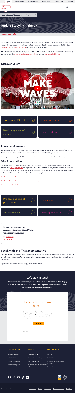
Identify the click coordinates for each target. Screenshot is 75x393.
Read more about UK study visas (11, 185)
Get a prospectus (33, 361)
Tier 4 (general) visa (16, 168)
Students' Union (59, 1)
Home (3, 15)
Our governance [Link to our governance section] (13, 354)
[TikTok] (23, 378)
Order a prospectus (50, 212)
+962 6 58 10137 (11, 239)
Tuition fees (46, 200)
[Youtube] (18, 378)
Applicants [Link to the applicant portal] (70, 1)
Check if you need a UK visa (10, 177)
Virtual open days (49, 119)
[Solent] (6, 7)
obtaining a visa (6, 47)
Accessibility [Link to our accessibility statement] (47, 389)
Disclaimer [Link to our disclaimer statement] (69, 389)
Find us (49, 354)
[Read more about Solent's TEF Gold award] (59, 377)
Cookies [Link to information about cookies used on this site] (40, 389)
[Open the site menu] (72, 7)
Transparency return (58, 389)
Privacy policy (32, 389)
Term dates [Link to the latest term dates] (12, 357)
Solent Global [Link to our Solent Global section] (51, 367)
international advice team (53, 54)
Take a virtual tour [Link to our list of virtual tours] (34, 354)
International (9, 15)
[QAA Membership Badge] (65, 377)
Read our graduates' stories (14, 131)
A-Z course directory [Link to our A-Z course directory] (35, 357)
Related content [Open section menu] (8, 34)
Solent (8, 1)
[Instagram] (9, 378)
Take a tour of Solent (14, 119)
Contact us (50, 357)
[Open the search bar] (67, 6)
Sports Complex (46, 1)
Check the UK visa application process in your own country (20, 181)
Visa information (12, 212)
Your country (17, 15)
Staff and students (19, 1)
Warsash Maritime (33, 1)
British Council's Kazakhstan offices (25, 54)
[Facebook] (14, 378)
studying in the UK (20, 47)
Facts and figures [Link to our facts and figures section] (14, 364)
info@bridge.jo (10, 237)
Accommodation (49, 131)
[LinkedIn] (27, 378)
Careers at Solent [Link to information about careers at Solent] (14, 361)
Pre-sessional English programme (14, 200)
